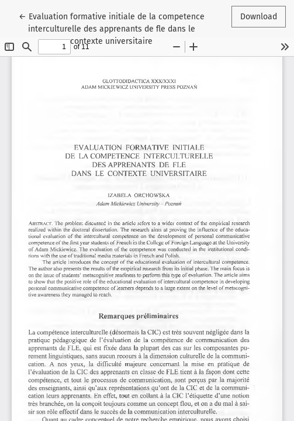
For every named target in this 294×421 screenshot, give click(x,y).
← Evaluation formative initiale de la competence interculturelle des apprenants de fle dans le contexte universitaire (112, 28)
